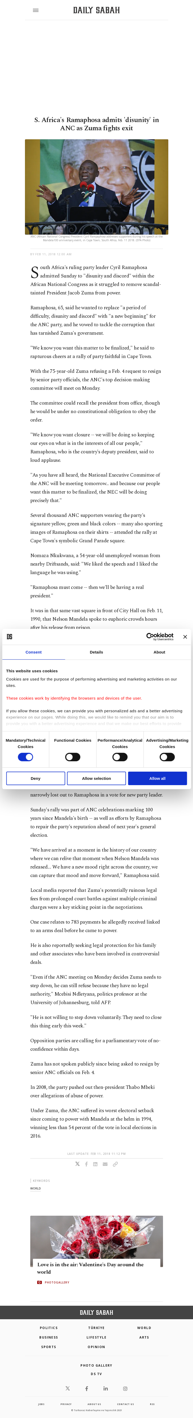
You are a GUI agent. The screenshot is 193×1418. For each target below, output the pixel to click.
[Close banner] (185, 636)
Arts (144, 1337)
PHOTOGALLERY (57, 1282)
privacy (66, 1404)
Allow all (157, 778)
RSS (152, 1404)
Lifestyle (96, 1337)
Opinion (96, 1347)
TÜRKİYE (96, 1328)
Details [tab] (96, 652)
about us (94, 1404)
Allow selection (96, 778)
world (35, 1188)
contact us (125, 1404)
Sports (48, 1347)
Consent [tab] (33, 652)
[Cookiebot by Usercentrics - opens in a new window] (150, 637)
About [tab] (159, 652)
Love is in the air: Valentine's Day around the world (90, 1268)
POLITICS (49, 1328)
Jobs (41, 1404)
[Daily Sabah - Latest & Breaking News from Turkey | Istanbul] (96, 10)
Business (48, 1337)
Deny (36, 778)
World (144, 1328)
